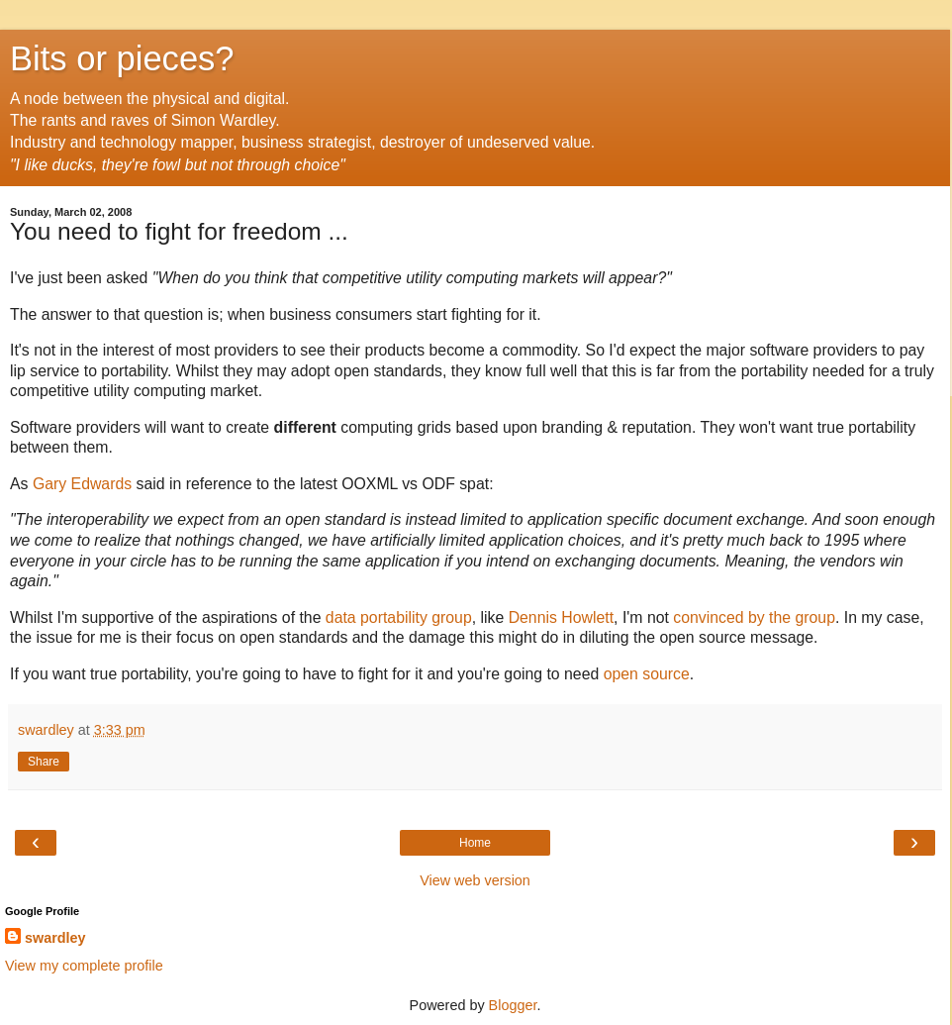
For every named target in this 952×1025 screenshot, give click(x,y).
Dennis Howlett (561, 617)
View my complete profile (84, 966)
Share (43, 762)
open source (647, 674)
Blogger (513, 1005)
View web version (475, 880)
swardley (55, 938)
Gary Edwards (82, 483)
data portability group (399, 617)
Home (475, 843)
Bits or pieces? (122, 58)
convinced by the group (754, 617)
